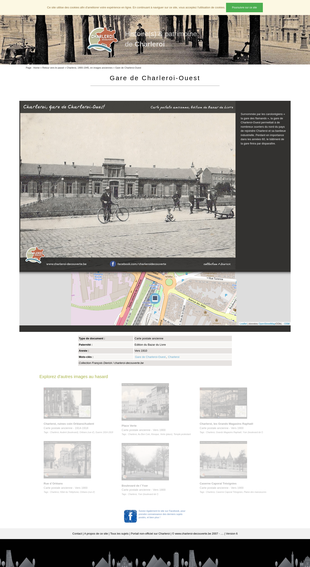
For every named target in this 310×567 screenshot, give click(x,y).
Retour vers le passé (53, 67)
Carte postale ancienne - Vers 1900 (70, 487)
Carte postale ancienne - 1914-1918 (79, 428)
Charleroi (174, 357)
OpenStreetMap (267, 323)
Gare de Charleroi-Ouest (128, 67)
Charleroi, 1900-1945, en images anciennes (90, 67)
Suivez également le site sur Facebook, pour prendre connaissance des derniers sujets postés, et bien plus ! (162, 514)
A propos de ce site (96, 533)
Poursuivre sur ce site (244, 7)
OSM (287, 323)
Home (36, 67)
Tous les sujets (119, 533)
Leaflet (243, 323)
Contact (77, 533)
